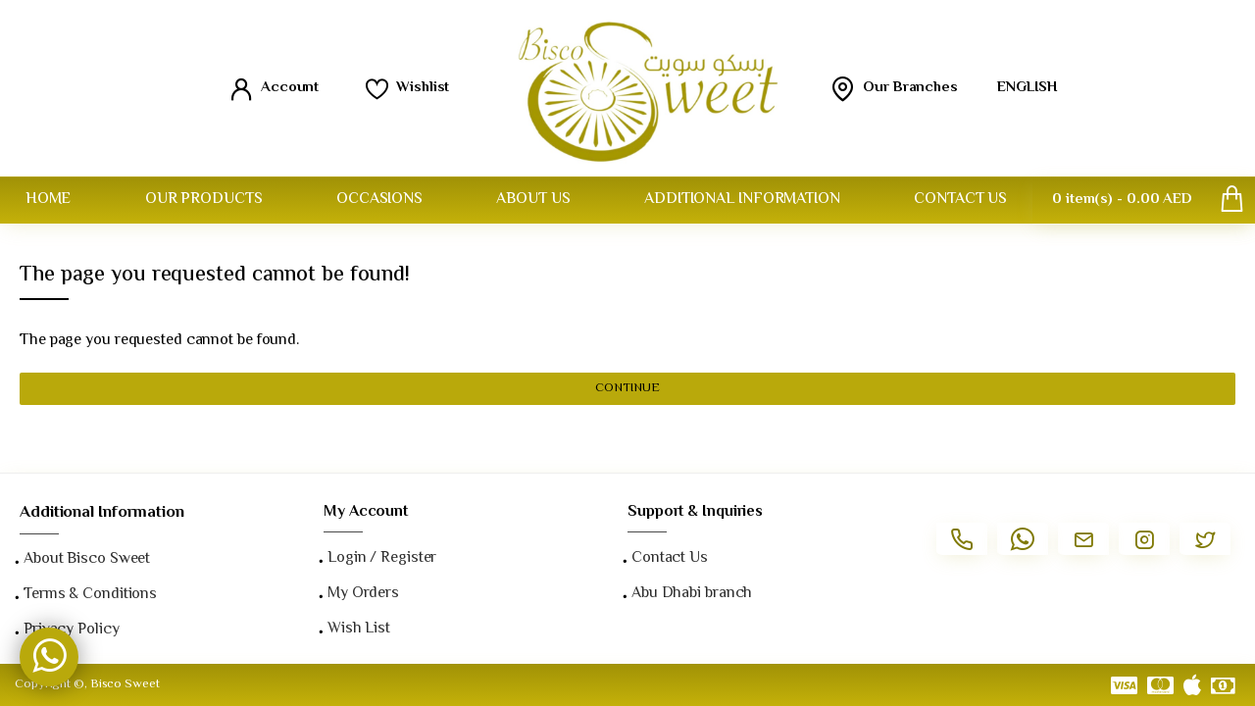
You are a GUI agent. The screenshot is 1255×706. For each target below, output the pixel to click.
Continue (627, 388)
